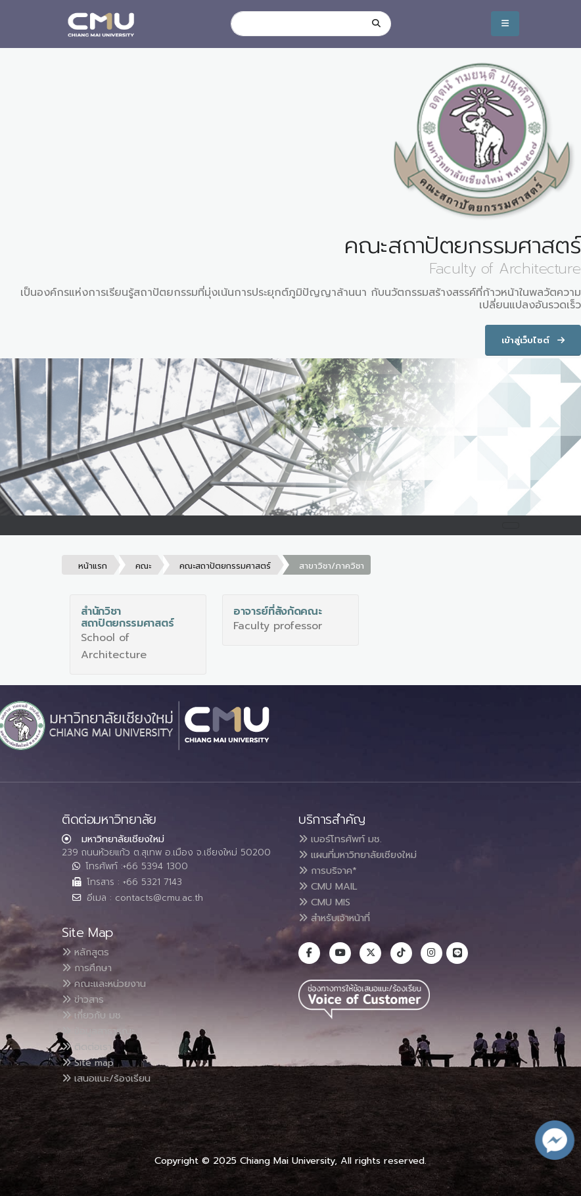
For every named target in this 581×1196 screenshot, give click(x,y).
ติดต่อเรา (90, 1047)
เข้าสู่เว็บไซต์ (533, 340)
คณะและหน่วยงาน (108, 984)
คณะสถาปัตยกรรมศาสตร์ (225, 566)
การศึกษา (90, 968)
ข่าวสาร (86, 999)
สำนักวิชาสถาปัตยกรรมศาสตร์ (127, 617)
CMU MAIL (331, 886)
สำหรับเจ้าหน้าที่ (340, 918)
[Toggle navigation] (510, 525)
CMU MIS (327, 902)
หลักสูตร (88, 952)
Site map (92, 1062)
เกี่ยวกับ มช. (96, 1015)
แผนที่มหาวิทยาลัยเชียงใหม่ (365, 855)
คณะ (143, 566)
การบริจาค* (331, 870)
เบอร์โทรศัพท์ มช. (344, 839)
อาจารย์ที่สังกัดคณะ (277, 611)
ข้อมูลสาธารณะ (103, 1031)
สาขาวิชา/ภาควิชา (331, 566)
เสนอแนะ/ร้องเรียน (111, 1078)
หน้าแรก (92, 566)
